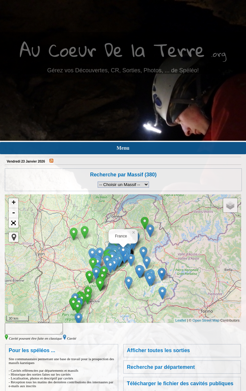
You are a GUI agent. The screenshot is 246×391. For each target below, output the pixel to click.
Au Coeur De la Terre (112, 49)
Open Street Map (205, 320)
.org (218, 53)
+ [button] (14, 203)
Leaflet (180, 320)
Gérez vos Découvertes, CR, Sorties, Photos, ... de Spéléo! (123, 70)
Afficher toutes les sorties (158, 352)
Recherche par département (161, 369)
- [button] (13, 213)
